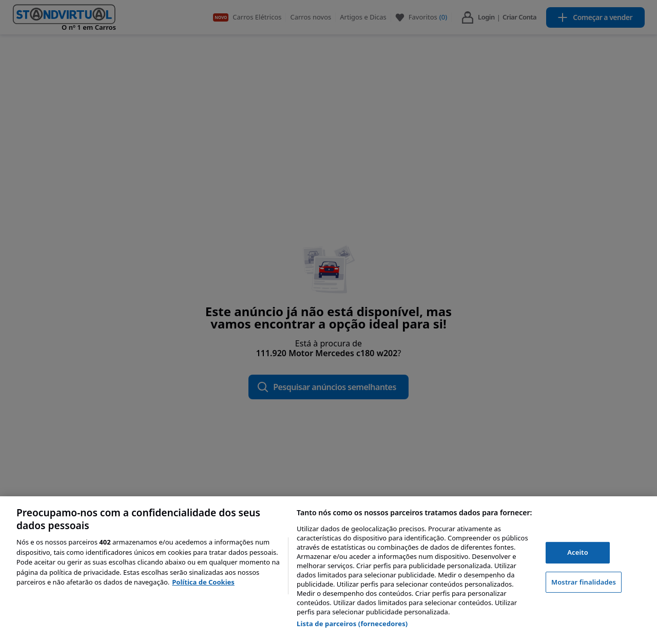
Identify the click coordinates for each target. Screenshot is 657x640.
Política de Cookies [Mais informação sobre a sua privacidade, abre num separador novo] (203, 582)
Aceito (577, 552)
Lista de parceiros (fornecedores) (352, 623)
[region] (328, 568)
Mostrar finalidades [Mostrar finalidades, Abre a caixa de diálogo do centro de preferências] (583, 582)
